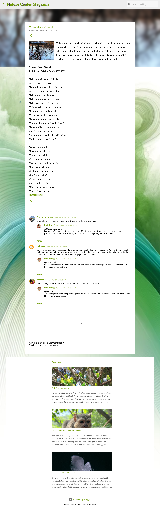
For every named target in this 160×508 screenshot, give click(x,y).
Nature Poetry (36, 195)
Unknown (41, 246)
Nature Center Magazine (28, 4)
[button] (30, 35)
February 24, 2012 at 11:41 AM (65, 217)
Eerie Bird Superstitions (60, 388)
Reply (39, 241)
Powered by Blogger (80, 499)
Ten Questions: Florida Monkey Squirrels (66, 430)
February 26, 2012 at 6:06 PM (66, 225)
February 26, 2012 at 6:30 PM (66, 288)
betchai (40, 280)
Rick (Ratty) (49, 225)
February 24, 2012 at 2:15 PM (56, 246)
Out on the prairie (45, 217)
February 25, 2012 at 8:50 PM (55, 280)
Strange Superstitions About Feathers (65, 473)
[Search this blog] (145, 4)
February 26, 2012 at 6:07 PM (66, 259)
